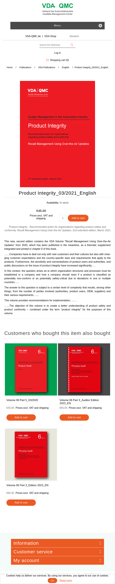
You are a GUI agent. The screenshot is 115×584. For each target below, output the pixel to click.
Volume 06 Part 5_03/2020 (22, 400)
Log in (57, 53)
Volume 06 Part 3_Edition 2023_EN (27, 485)
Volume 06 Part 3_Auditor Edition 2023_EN (79, 402)
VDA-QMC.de (33, 36)
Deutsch (74, 36)
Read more (66, 580)
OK (52, 580)
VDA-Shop (50, 36)
